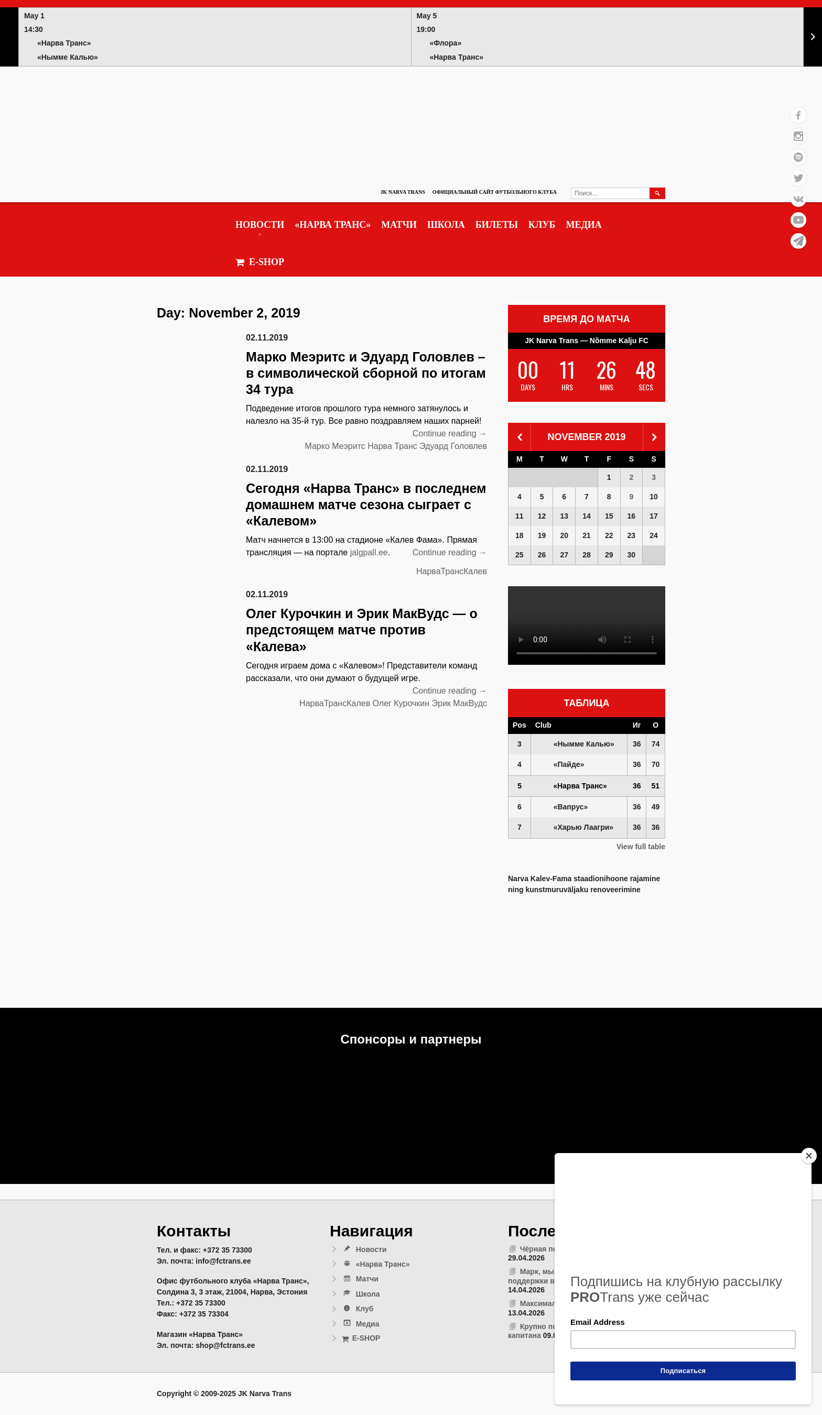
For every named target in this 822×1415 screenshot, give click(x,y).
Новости (259, 225)
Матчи (399, 225)
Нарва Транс (392, 446)
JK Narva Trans (402, 192)
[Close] (809, 1156)
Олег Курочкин (401, 703)
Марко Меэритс (335, 446)
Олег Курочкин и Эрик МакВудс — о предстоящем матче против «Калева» (362, 630)
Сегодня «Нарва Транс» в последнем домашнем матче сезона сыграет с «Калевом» (366, 505)
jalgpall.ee (369, 552)
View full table (640, 846)
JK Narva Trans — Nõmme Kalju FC (586, 340)
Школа (446, 225)
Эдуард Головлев (453, 446)
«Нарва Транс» (333, 225)
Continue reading (450, 433)
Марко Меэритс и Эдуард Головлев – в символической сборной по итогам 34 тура (366, 373)
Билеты (496, 225)
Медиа (583, 225)
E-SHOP (259, 262)
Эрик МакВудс (459, 703)
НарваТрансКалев (451, 571)
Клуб (542, 225)
